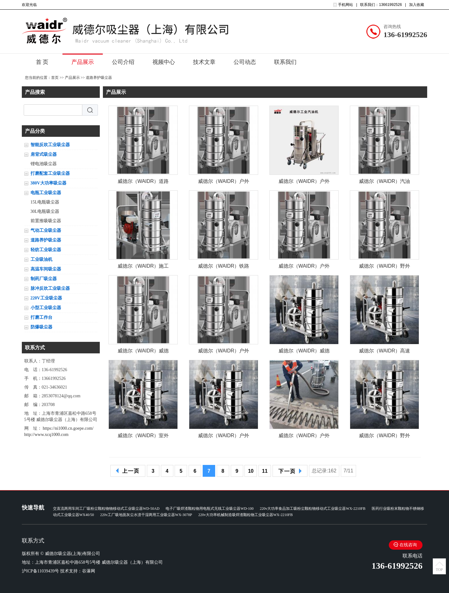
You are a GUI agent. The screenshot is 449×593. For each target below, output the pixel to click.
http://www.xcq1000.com (46, 434)
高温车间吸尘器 (46, 269)
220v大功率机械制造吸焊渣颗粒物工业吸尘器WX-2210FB (245, 515)
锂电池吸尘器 (44, 163)
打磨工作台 (41, 317)
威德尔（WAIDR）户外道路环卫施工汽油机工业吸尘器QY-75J (304, 267)
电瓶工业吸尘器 (46, 192)
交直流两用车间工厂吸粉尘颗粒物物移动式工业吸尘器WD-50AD (106, 508)
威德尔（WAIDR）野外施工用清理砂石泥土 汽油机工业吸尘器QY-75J (384, 267)
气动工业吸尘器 (46, 230)
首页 (55, 77)
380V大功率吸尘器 (48, 183)
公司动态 (245, 62)
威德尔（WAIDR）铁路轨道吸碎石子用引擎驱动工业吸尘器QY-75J (223, 267)
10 (250, 471)
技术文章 (204, 62)
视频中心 (163, 62)
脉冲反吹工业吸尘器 (50, 288)
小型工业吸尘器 (46, 307)
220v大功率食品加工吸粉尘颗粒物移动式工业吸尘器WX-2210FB (312, 508)
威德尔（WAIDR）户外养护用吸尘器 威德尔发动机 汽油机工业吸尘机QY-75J (223, 352)
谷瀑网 (88, 571)
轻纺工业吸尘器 (46, 249)
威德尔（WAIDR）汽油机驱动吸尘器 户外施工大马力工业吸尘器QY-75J (384, 182)
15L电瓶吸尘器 (45, 202)
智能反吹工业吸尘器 (50, 144)
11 (265, 471)
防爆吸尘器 (41, 327)
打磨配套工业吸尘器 (50, 173)
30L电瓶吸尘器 (45, 211)
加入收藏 (416, 4)
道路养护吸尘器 (99, 77)
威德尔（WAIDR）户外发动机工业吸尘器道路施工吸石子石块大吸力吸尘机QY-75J (304, 437)
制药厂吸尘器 (44, 278)
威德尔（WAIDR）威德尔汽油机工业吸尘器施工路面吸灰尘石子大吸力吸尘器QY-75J (143, 352)
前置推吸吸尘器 (46, 220)
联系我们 (285, 62)
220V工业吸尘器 (46, 298)
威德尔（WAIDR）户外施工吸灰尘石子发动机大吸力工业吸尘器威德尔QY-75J (223, 437)
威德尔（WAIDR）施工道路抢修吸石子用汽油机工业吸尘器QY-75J (143, 267)
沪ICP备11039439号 (40, 571)
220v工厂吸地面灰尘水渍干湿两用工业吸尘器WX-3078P (146, 515)
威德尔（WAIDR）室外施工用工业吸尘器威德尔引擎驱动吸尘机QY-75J (143, 437)
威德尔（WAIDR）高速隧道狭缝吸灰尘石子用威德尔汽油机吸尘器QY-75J (384, 352)
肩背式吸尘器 (44, 154)
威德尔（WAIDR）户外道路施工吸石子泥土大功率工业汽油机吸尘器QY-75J (223, 182)
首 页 (42, 62)
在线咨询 (408, 545)
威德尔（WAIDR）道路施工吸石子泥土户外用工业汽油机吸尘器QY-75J (143, 182)
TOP (439, 569)
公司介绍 (123, 62)
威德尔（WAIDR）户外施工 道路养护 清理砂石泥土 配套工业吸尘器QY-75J (304, 182)
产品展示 (82, 62)
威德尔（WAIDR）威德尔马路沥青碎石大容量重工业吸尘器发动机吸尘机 (304, 352)
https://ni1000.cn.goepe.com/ (68, 428)
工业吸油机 (41, 259)
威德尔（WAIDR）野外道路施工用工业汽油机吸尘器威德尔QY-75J (384, 437)
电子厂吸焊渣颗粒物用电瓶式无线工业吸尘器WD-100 (209, 508)
